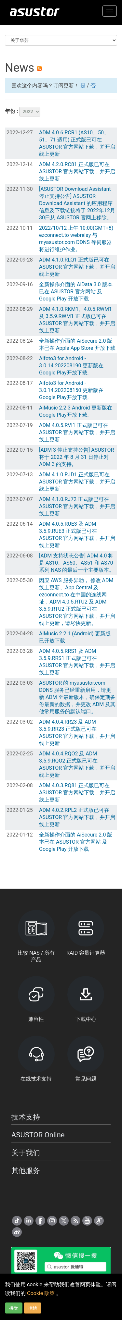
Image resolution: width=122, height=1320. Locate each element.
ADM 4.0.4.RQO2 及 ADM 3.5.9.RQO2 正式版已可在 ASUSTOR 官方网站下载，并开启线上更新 (77, 764)
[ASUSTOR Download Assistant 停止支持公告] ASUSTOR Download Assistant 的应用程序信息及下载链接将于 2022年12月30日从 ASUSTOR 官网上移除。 (77, 203)
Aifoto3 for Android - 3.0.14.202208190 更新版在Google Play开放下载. (71, 365)
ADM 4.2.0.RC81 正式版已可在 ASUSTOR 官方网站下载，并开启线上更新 (77, 171)
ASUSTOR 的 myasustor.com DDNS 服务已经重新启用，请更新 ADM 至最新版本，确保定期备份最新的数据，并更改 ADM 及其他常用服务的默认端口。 (77, 697)
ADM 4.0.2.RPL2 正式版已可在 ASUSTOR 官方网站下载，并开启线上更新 (77, 817)
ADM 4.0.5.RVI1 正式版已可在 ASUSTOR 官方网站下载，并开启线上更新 (77, 432)
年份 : (22, 111)
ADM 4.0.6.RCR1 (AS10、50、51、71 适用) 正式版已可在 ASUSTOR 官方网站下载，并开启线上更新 (77, 143)
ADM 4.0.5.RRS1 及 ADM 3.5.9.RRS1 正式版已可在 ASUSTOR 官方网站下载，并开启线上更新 (77, 662)
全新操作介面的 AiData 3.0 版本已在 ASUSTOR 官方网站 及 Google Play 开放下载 (76, 291)
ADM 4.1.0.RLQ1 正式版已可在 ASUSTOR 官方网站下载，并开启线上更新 (77, 267)
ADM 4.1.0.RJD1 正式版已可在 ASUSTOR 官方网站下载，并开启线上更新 (77, 481)
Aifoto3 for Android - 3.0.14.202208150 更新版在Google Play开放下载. (71, 390)
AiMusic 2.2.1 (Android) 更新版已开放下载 (75, 637)
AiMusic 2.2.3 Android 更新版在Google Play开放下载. (75, 411)
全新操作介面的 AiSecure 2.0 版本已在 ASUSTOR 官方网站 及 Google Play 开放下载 (75, 842)
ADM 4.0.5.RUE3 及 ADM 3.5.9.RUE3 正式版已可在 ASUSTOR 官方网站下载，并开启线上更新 (77, 534)
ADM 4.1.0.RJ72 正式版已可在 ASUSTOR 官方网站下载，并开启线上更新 (77, 506)
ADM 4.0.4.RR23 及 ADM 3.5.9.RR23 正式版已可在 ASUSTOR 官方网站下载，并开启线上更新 (77, 732)
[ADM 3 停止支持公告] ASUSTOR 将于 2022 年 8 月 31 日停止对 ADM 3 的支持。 (76, 457)
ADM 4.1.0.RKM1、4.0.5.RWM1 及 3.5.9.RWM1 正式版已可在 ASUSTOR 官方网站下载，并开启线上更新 (77, 320)
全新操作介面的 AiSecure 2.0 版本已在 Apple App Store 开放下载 (77, 344)
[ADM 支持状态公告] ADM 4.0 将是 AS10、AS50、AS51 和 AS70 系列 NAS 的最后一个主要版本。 (76, 563)
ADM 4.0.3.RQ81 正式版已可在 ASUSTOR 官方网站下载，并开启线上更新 (77, 792)
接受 (13, 1308)
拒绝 (32, 1308)
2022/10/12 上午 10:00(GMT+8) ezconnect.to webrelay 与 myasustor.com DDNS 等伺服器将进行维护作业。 (76, 238)
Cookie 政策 (41, 1293)
